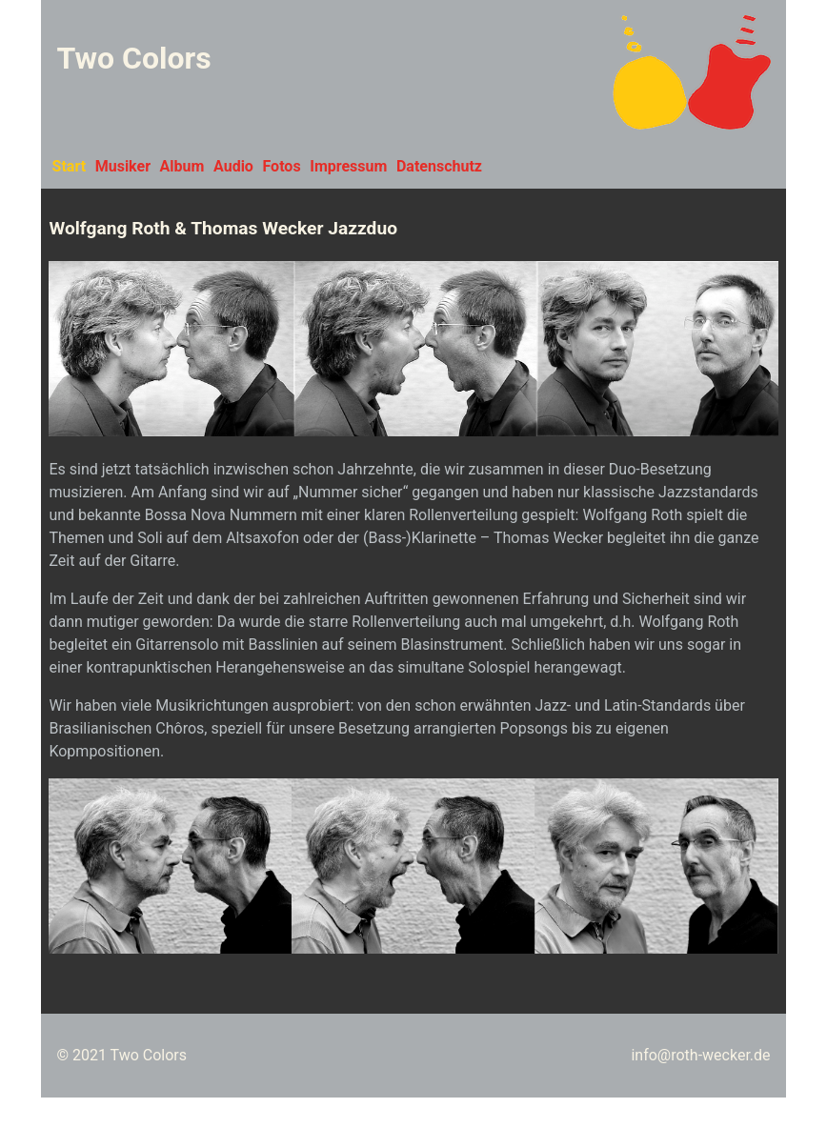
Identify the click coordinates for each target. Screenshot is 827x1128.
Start (69, 166)
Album (182, 166)
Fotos (282, 166)
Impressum (348, 166)
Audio (233, 166)
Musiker (123, 166)
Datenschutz (439, 166)
